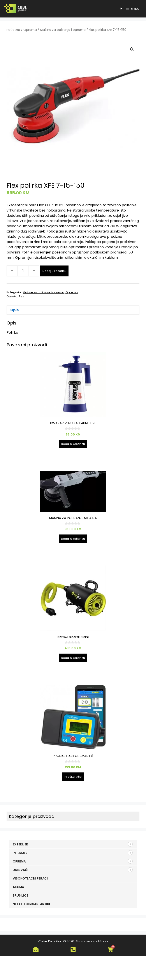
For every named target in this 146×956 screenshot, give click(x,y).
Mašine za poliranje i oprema (63, 30)
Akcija (18, 887)
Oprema (30, 30)
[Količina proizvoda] (23, 270)
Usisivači (20, 870)
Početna (13, 30)
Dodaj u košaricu (54, 271)
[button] (132, 49)
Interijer (20, 853)
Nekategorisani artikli (32, 904)
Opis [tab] (14, 309)
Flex (21, 296)
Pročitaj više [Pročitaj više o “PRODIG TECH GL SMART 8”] (73, 777)
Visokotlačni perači (30, 878)
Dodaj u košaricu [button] (73, 444)
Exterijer (20, 844)
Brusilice (20, 895)
